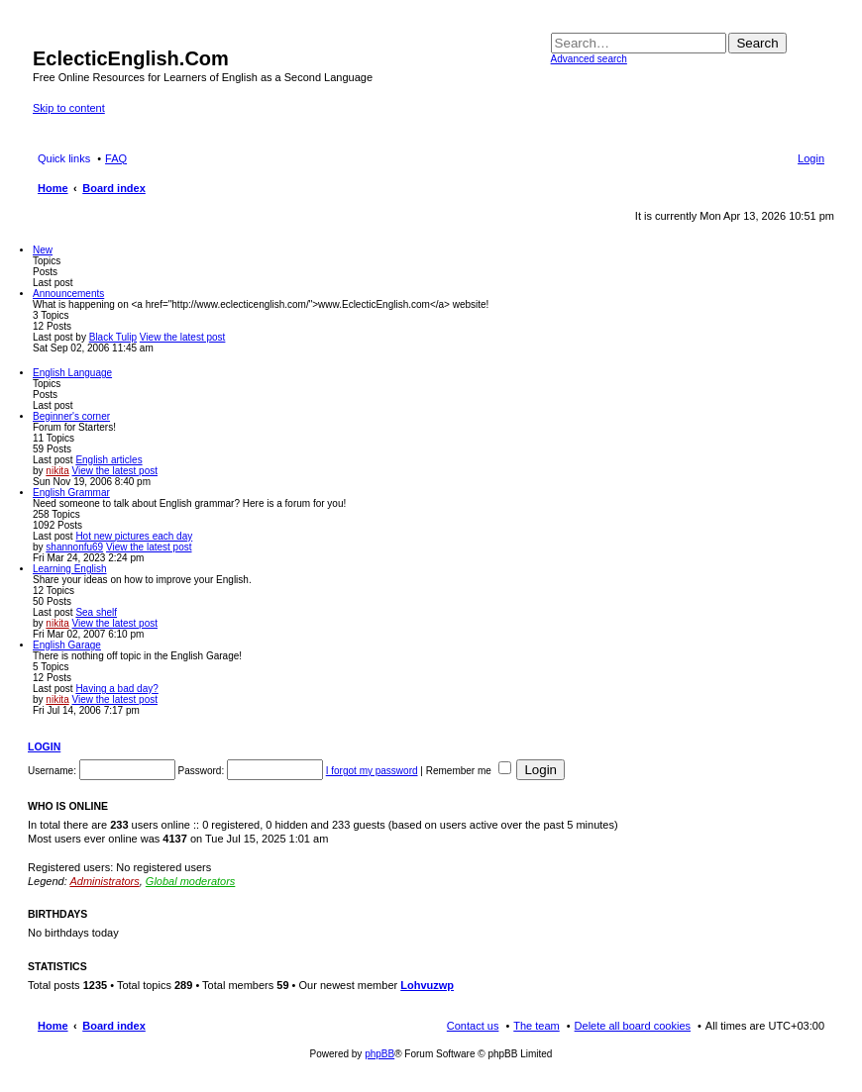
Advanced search (589, 58)
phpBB (379, 1053)
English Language (72, 372)
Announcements (68, 293)
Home (53, 1026)
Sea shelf (96, 612)
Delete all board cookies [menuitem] (633, 1026)
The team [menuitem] (536, 1026)
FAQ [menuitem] (116, 158)
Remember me (468, 770)
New (43, 250)
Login (44, 746)
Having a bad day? (116, 688)
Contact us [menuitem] (473, 1026)
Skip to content (69, 108)
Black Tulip (113, 337)
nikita (57, 470)
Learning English (70, 568)
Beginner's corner (71, 416)
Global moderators (191, 881)
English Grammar (71, 492)
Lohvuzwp (427, 985)
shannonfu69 (74, 547)
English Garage (67, 645)
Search (757, 43)
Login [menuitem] (811, 158)
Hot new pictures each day (133, 536)
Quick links (64, 158)
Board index (114, 1026)
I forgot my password (372, 770)
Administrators (104, 881)
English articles (108, 459)
